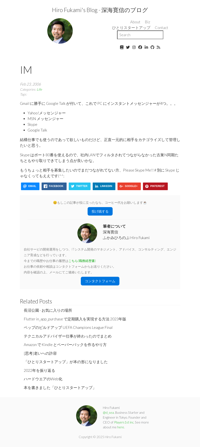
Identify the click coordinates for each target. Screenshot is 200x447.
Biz (147, 21)
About (135, 21)
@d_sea (108, 412)
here (120, 427)
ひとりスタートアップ (131, 27)
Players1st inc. (124, 422)
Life (39, 89)
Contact (161, 27)
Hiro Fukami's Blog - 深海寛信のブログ (100, 9)
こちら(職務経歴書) (82, 261)
